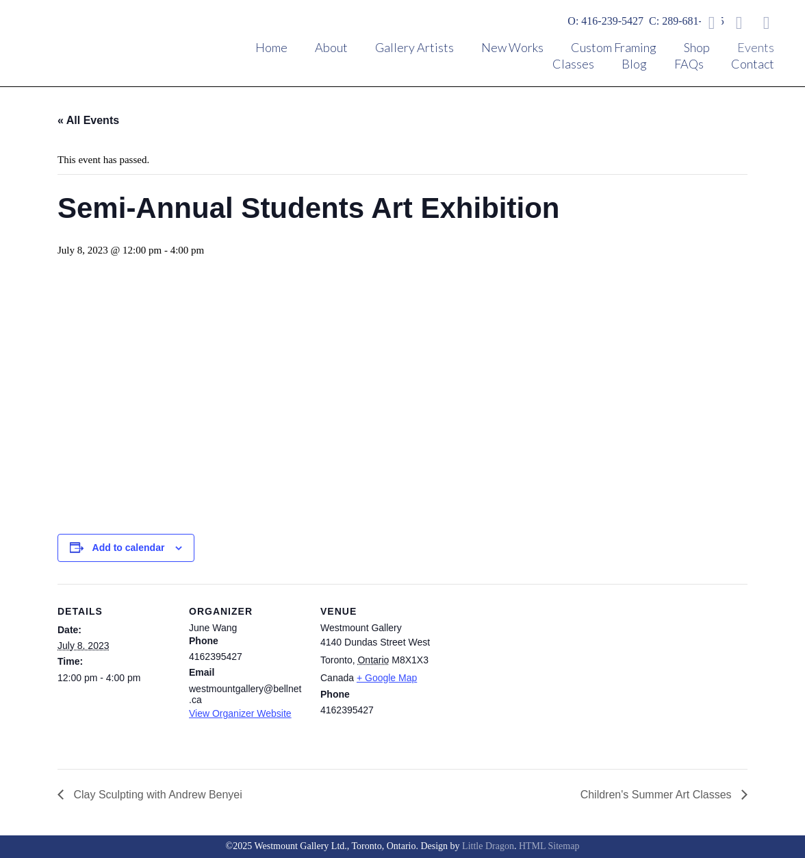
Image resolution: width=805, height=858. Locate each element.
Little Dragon (488, 846)
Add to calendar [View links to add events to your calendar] (128, 547)
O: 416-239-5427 (605, 21)
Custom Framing (613, 47)
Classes (573, 63)
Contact (752, 63)
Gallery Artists (414, 47)
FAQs (689, 63)
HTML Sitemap (549, 846)
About (331, 47)
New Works (512, 47)
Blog (634, 63)
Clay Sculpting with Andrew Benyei (156, 794)
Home (271, 47)
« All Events (88, 120)
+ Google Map (387, 677)
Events (755, 47)
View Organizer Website (240, 713)
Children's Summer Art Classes (657, 794)
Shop (697, 47)
